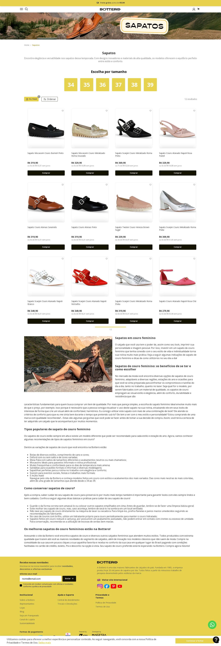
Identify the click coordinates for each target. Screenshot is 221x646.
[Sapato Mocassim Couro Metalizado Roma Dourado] (90, 142)
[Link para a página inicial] (26, 45)
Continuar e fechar (195, 641)
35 (86, 84)
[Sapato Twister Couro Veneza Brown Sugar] (134, 216)
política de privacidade (42, 586)
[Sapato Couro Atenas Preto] (90, 216)
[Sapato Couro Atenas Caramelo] (46, 216)
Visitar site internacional (114, 579)
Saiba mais (44, 642)
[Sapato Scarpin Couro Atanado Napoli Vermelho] (90, 290)
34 (71, 84)
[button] (26, 9)
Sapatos (36, 45)
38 (134, 84)
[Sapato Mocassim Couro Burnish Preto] (46, 142)
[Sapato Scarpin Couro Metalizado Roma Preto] (134, 142)
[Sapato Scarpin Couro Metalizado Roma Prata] (178, 216)
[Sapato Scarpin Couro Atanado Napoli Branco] (46, 290)
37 (118, 84)
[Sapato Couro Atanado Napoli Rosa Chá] (178, 290)
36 (102, 84)
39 (150, 84)
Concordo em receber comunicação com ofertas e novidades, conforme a (48, 585)
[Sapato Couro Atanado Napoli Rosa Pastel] (178, 142)
